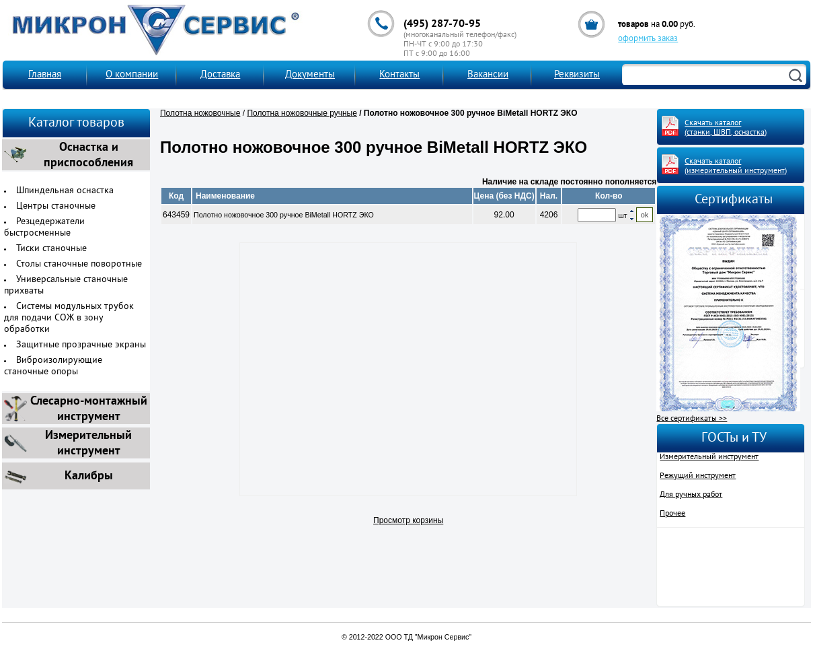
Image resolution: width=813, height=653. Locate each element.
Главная (44, 75)
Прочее (672, 513)
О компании (132, 75)
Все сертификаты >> (691, 418)
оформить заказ (648, 39)
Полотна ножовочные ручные (301, 113)
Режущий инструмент (698, 476)
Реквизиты (577, 75)
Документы (310, 75)
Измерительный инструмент (709, 457)
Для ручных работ (691, 494)
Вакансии (487, 75)
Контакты (399, 75)
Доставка (220, 75)
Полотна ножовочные (200, 113)
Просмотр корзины (408, 520)
